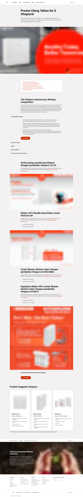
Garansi (33, 2)
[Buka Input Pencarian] (69, 2)
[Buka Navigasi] (7, 2)
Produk (20, 2)
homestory (25, 171)
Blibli (56, 169)
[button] (70, 440)
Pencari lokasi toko (26, 2)
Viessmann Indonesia (13, 440)
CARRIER (19, 495)
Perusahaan (14, 2)
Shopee (53, 169)
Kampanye (21, 440)
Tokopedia (49, 169)
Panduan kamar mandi (40, 2)
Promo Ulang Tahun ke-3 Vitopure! (30, 440)
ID (71, 2)
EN (72, 2)
